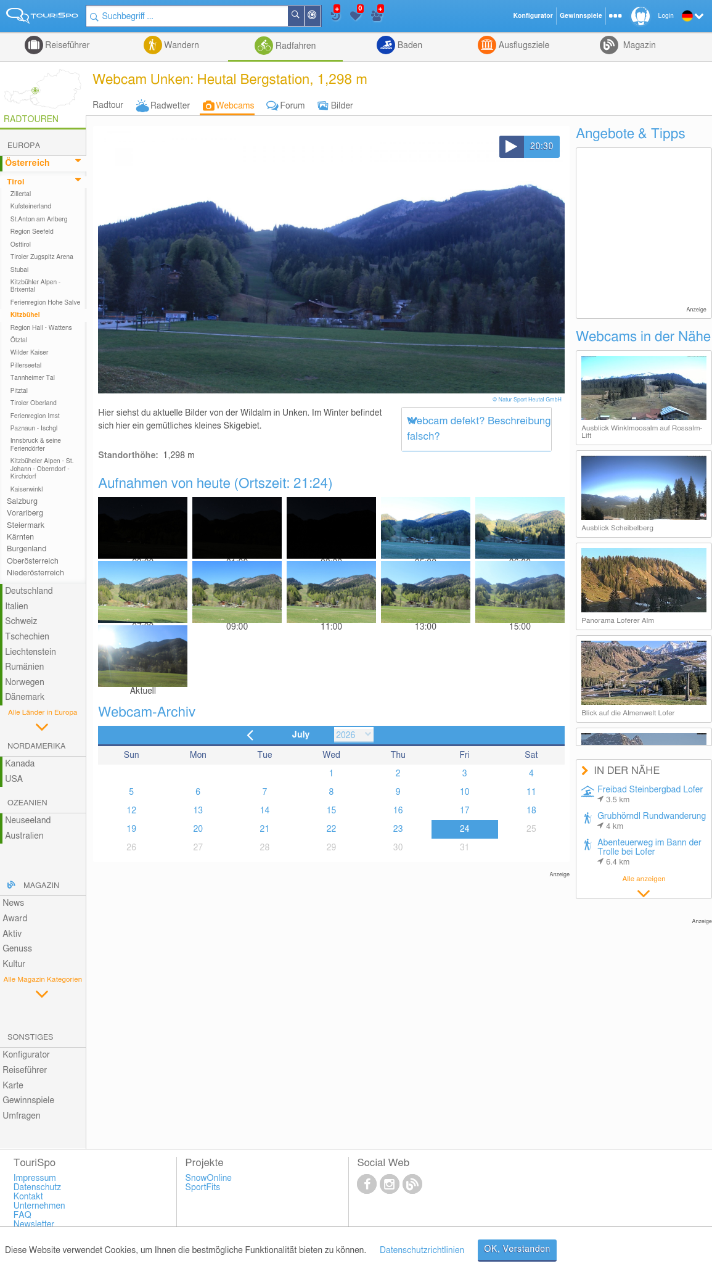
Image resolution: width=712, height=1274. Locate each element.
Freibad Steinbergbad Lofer (650, 795)
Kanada (20, 764)
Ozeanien (27, 803)
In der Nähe (320, 17)
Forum (292, 106)
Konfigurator (26, 1055)
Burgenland (26, 549)
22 (332, 829)
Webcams (235, 106)
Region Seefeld (32, 232)
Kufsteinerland (30, 206)
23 (398, 829)
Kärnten (20, 537)
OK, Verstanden (517, 1249)
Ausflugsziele (522, 45)
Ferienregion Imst (35, 416)
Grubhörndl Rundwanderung (651, 821)
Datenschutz (38, 1187)
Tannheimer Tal (32, 378)
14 (265, 811)
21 (265, 829)
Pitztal (19, 391)
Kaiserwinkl (26, 490)
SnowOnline (209, 1178)
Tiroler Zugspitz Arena (41, 257)
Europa (23, 146)
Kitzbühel (25, 315)
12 (131, 811)
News (13, 903)
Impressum (35, 1178)
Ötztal (18, 340)
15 (332, 811)
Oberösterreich (33, 561)
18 (531, 811)
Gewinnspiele (28, 1100)
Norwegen (24, 682)
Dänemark (24, 697)
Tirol (15, 182)
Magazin (638, 45)
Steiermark (25, 526)
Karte (12, 1086)
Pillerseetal (26, 366)
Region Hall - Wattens (41, 328)
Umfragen (21, 1116)
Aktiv (12, 934)
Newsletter (34, 1224)
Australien (24, 836)
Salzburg (22, 502)
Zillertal (20, 194)
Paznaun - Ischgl (34, 428)
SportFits (203, 1187)
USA (14, 779)
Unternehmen (39, 1206)
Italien (16, 606)
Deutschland (29, 591)
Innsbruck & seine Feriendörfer (35, 444)
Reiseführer (66, 45)
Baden (408, 45)
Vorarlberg (25, 513)
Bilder (342, 106)
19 (131, 829)
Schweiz (21, 621)
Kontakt (28, 1197)
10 (465, 792)
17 (465, 811)
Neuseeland (28, 820)
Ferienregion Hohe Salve (45, 303)
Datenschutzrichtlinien (422, 1250)
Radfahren (294, 46)
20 (198, 829)
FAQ (22, 1215)
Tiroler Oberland (33, 403)
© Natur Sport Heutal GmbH (528, 400)
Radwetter (170, 106)
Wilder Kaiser (29, 353)
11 (531, 792)
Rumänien (24, 667)
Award (14, 918)
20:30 (542, 146)
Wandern (180, 45)
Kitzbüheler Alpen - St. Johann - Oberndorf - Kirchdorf (42, 469)
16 (398, 811)
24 (465, 829)
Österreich (27, 163)
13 (198, 811)
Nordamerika (36, 746)
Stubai (19, 270)
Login (666, 16)
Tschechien (27, 637)
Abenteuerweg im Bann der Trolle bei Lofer (649, 852)
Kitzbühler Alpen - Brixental (35, 286)
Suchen (303, 16)
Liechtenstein (30, 652)
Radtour (107, 105)
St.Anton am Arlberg (39, 219)
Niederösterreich (35, 573)
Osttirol (20, 245)
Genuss (17, 949)
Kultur (13, 964)
